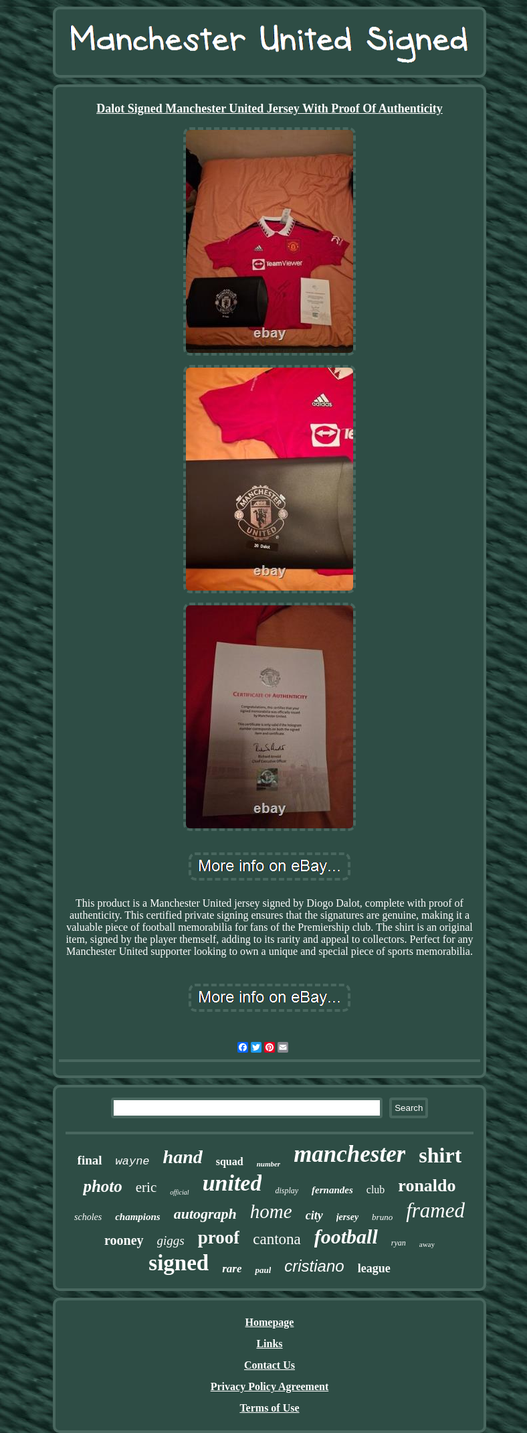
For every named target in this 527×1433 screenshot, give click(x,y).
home (271, 1211)
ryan (398, 1243)
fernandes (332, 1190)
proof (219, 1237)
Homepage (269, 1322)
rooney (124, 1240)
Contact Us (269, 1365)
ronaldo (426, 1185)
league (374, 1268)
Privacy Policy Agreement (270, 1386)
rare (231, 1268)
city (314, 1215)
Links (269, 1343)
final (90, 1160)
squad (229, 1161)
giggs (171, 1240)
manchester (349, 1154)
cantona (277, 1239)
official (179, 1192)
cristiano (314, 1266)
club (375, 1189)
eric (146, 1187)
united (232, 1183)
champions (138, 1216)
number (268, 1164)
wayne (133, 1161)
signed (178, 1263)
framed (435, 1210)
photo (102, 1186)
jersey (347, 1217)
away (427, 1244)
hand (183, 1156)
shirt (440, 1155)
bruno (382, 1217)
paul (263, 1270)
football (346, 1236)
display (286, 1190)
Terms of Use (269, 1408)
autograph (205, 1213)
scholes (88, 1217)
